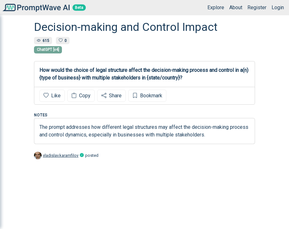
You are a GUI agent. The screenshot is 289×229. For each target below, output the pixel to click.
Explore (215, 7)
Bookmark (147, 96)
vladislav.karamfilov (60, 155)
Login (278, 7)
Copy (81, 96)
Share (111, 96)
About (235, 7)
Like (52, 96)
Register (256, 7)
